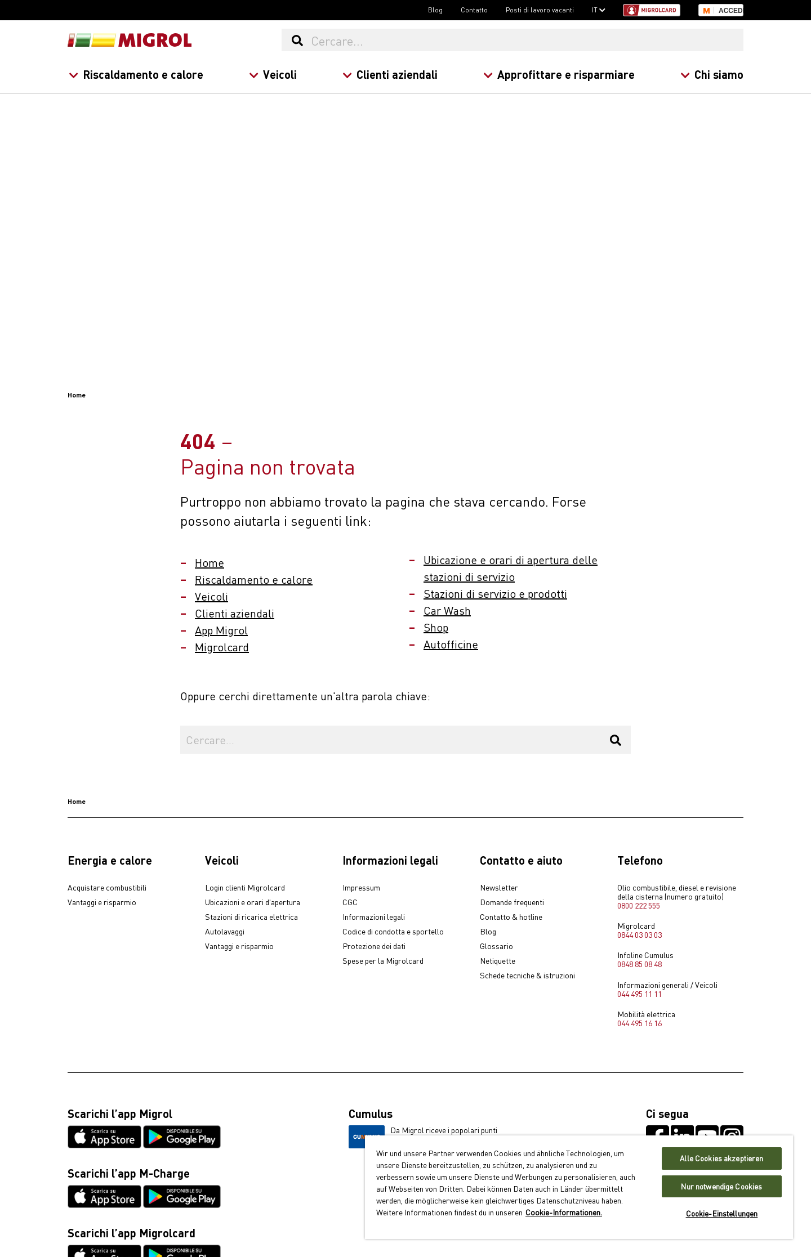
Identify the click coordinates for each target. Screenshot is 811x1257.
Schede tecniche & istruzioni (527, 975)
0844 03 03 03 (639, 934)
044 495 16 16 (639, 1022)
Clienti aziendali (390, 74)
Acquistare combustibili (107, 888)
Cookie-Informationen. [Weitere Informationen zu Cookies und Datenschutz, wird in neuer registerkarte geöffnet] (563, 1212)
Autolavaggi (224, 932)
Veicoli (273, 74)
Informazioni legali (373, 917)
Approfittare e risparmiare (559, 74)
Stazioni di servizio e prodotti (495, 593)
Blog (435, 9)
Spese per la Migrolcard (383, 961)
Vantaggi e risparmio (102, 902)
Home (209, 562)
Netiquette (497, 961)
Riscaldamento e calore (136, 74)
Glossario (496, 946)
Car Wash (447, 610)
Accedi (731, 11)
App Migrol (221, 629)
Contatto (474, 9)
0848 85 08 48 (639, 963)
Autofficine (451, 643)
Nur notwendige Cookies (721, 1186)
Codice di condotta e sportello (393, 932)
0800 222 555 (638, 905)
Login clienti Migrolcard (245, 888)
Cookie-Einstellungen (722, 1213)
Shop (436, 626)
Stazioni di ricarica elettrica (251, 917)
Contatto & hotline (511, 917)
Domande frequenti (512, 902)
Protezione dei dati (374, 946)
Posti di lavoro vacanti (540, 9)
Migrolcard (222, 646)
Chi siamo (711, 74)
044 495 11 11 (639, 993)
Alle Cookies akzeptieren (721, 1158)
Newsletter (499, 888)
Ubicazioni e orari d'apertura (252, 902)
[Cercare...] (526, 40)
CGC (350, 902)
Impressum (361, 888)
